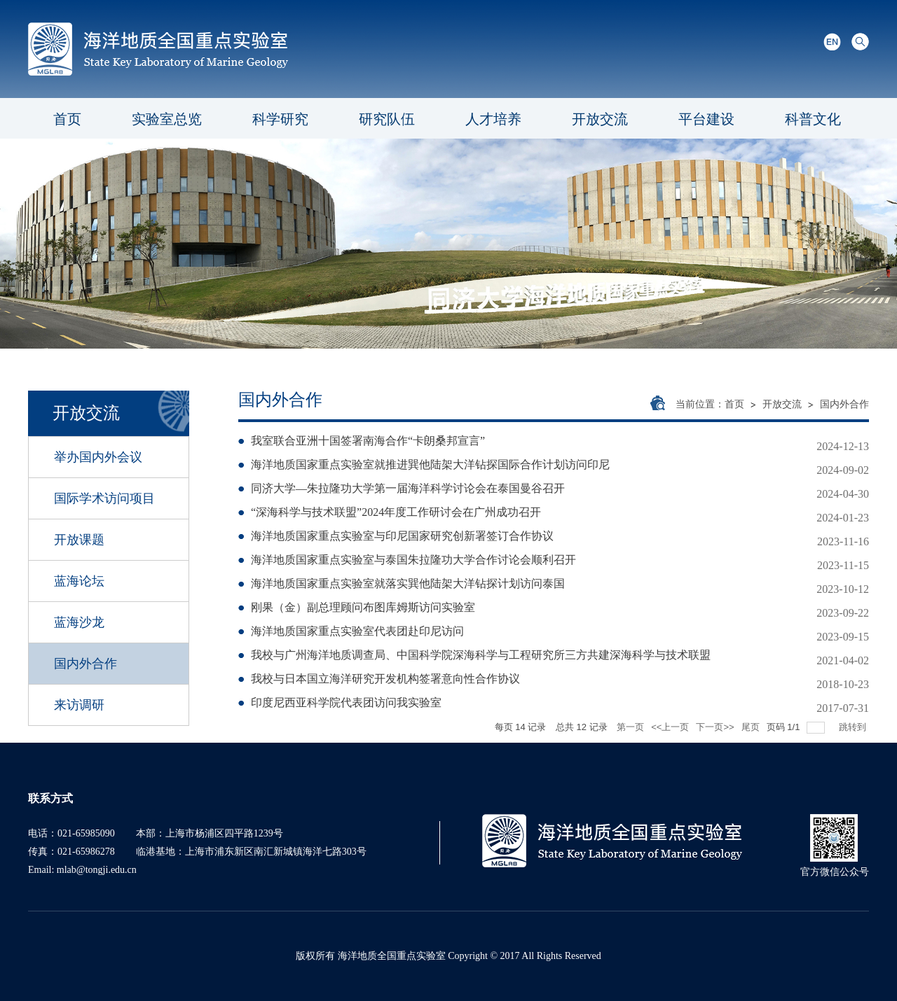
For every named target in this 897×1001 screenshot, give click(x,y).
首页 (67, 119)
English (832, 42)
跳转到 (854, 727)
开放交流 (600, 119)
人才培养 (493, 119)
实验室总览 (167, 119)
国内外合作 (844, 404)
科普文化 (813, 119)
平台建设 (706, 119)
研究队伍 (387, 119)
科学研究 (280, 119)
